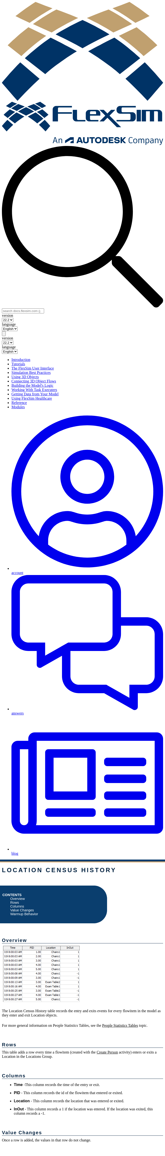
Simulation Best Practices (31, 373)
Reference (19, 403)
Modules (18, 407)
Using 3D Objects (25, 377)
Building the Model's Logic (32, 385)
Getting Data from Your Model (35, 394)
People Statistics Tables (120, 1025)
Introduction (20, 360)
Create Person (107, 1052)
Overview (17, 899)
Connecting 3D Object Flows (33, 381)
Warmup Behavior (24, 914)
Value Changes (22, 910)
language (9, 324)
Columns (17, 906)
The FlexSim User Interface (32, 368)
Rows (14, 902)
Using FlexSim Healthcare (31, 398)
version (7, 315)
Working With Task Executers (34, 390)
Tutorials (18, 364)
